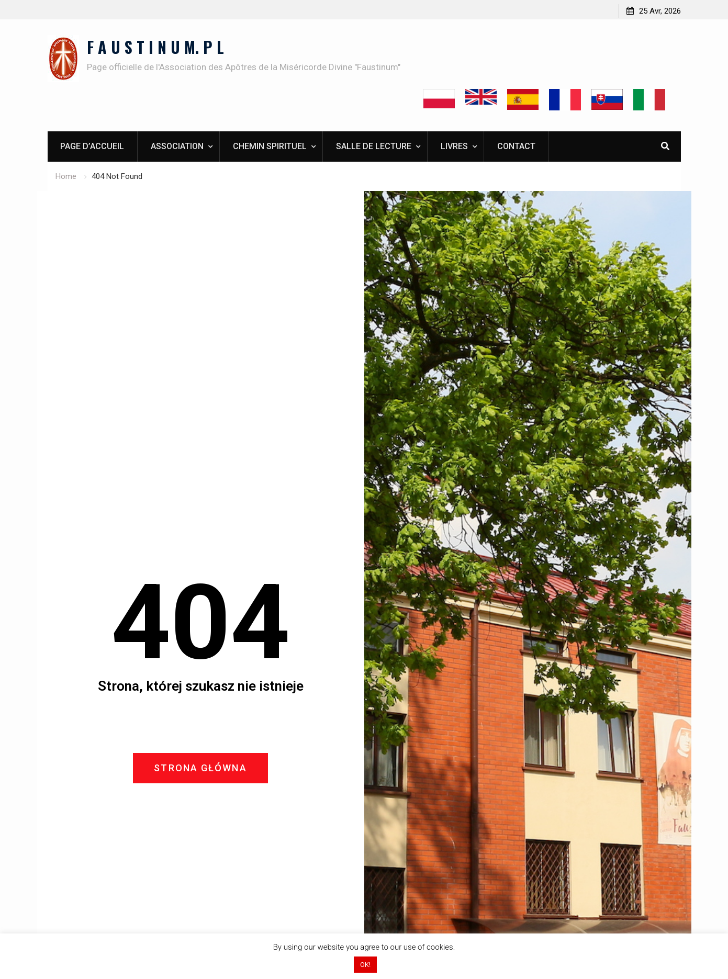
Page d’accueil (92, 146)
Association (177, 146)
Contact (516, 146)
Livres (454, 146)
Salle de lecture (373, 146)
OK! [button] (365, 965)
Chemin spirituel (270, 146)
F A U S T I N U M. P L (155, 47)
